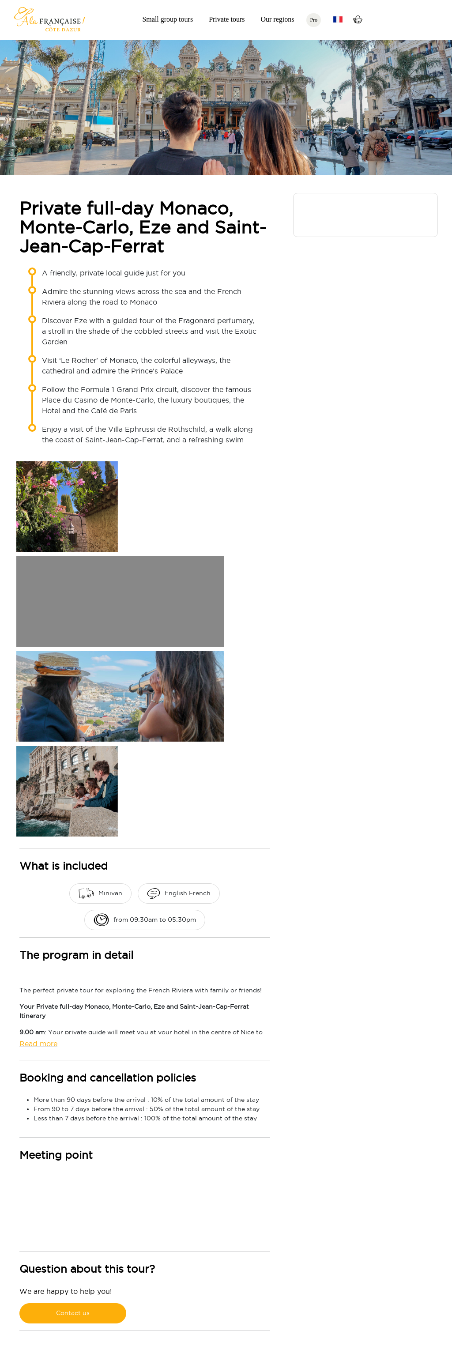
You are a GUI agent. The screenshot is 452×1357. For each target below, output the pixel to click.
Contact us (73, 1312)
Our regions (277, 19)
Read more (38, 1044)
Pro (313, 20)
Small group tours (167, 19)
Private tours (227, 19)
